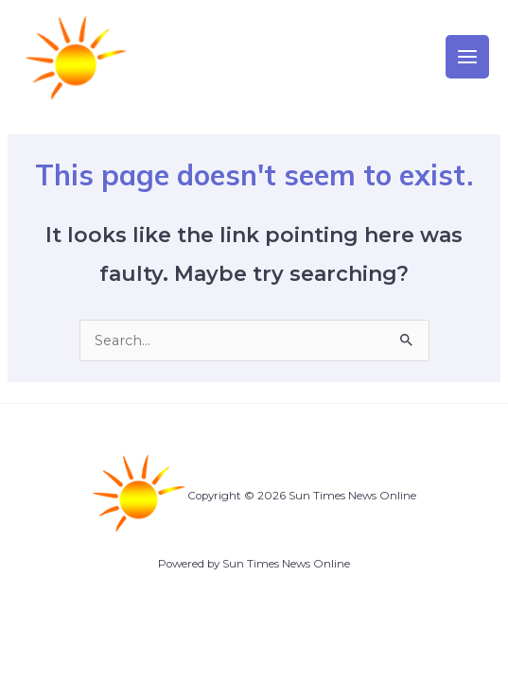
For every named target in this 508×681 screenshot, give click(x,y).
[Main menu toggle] (467, 57)
